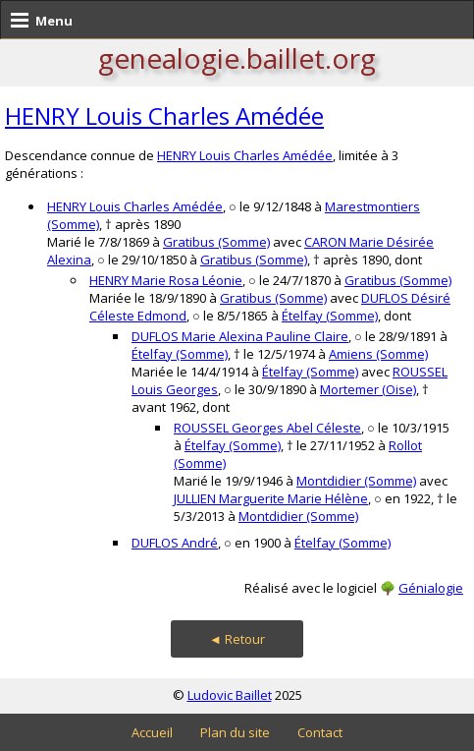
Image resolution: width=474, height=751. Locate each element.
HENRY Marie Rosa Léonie (165, 280)
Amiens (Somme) (378, 354)
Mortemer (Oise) (368, 389)
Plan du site (235, 732)
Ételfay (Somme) (330, 315)
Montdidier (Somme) (356, 481)
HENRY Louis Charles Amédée (164, 115)
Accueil (152, 732)
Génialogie (430, 588)
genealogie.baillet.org (237, 58)
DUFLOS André (175, 542)
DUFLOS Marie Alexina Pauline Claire (240, 336)
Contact (319, 732)
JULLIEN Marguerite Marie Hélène (271, 498)
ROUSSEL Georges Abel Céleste (267, 427)
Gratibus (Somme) (216, 242)
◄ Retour (237, 639)
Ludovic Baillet (229, 695)
